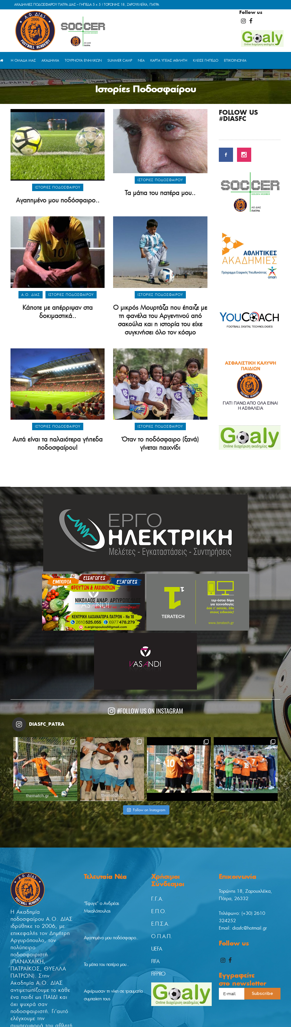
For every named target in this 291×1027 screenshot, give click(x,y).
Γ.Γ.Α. (157, 899)
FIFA (155, 961)
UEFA (156, 949)
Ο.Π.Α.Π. (161, 936)
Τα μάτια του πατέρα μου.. (160, 193)
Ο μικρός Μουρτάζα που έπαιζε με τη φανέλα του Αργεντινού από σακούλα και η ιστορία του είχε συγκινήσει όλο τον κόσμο (160, 320)
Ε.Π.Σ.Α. (160, 924)
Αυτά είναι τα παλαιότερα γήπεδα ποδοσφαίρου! (58, 443)
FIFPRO (158, 974)
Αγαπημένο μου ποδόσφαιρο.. (57, 200)
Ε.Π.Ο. (158, 911)
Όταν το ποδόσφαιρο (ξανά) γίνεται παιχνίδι (160, 443)
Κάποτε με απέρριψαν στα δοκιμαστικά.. (57, 312)
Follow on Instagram (146, 810)
